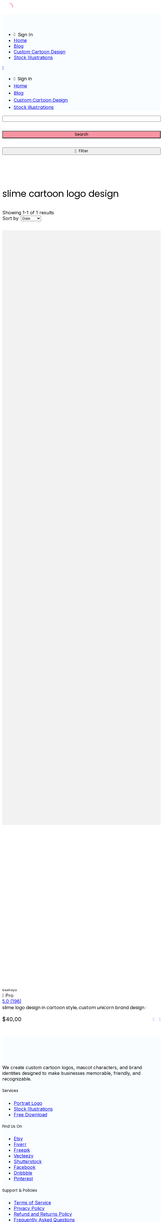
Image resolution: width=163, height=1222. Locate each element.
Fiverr (20, 1144)
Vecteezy (23, 1156)
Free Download (30, 1114)
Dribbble (23, 1173)
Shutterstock (28, 1161)
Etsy (18, 1138)
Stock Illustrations (33, 57)
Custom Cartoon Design (39, 52)
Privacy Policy (29, 1208)
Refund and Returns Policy (43, 1214)
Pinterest (23, 1178)
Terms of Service (32, 1202)
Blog (18, 46)
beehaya (9, 990)
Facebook (24, 1167)
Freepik (22, 1150)
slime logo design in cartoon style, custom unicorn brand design (73, 1007)
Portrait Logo (28, 1103)
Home (20, 40)
